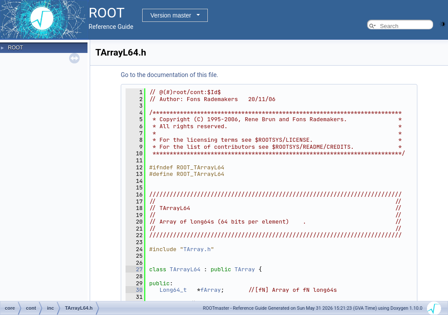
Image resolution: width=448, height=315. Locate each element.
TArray (244, 269)
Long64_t (172, 290)
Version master (170, 15)
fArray (210, 290)
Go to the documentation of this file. (169, 74)
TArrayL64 (185, 269)
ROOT (15, 48)
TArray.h (196, 249)
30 (134, 290)
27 (134, 269)
